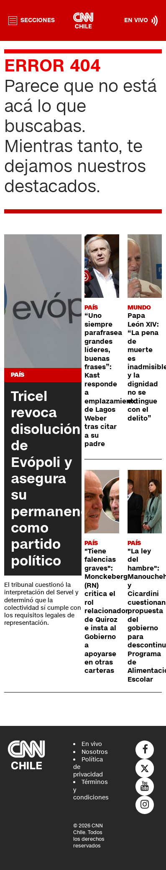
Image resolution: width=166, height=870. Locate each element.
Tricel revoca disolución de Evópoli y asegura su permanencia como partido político (56, 478)
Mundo (139, 308)
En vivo (92, 744)
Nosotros (95, 752)
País (17, 375)
